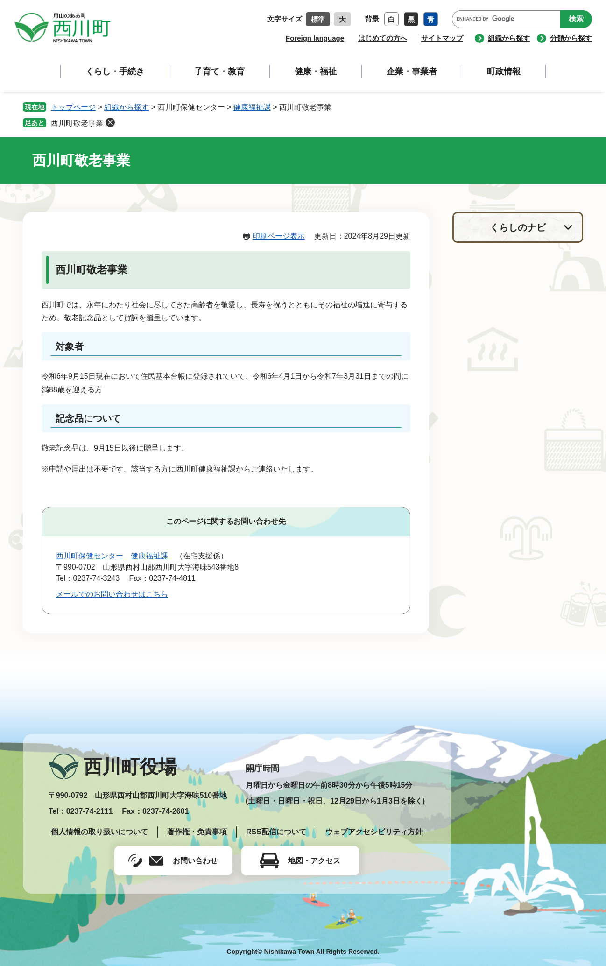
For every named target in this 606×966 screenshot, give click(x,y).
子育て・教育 (219, 71)
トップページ (73, 107)
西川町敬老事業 (77, 123)
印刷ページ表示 (279, 236)
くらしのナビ (518, 227)
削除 (110, 122)
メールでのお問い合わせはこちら (112, 594)
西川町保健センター (89, 556)
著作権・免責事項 (197, 832)
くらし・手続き (114, 71)
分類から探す (571, 38)
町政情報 (504, 71)
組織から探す (509, 38)
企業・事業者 (412, 71)
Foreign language (315, 38)
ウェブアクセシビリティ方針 (374, 832)
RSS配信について (276, 832)
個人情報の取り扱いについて (99, 832)
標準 (318, 19)
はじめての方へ (382, 38)
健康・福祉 (316, 71)
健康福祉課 (252, 107)
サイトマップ (442, 38)
